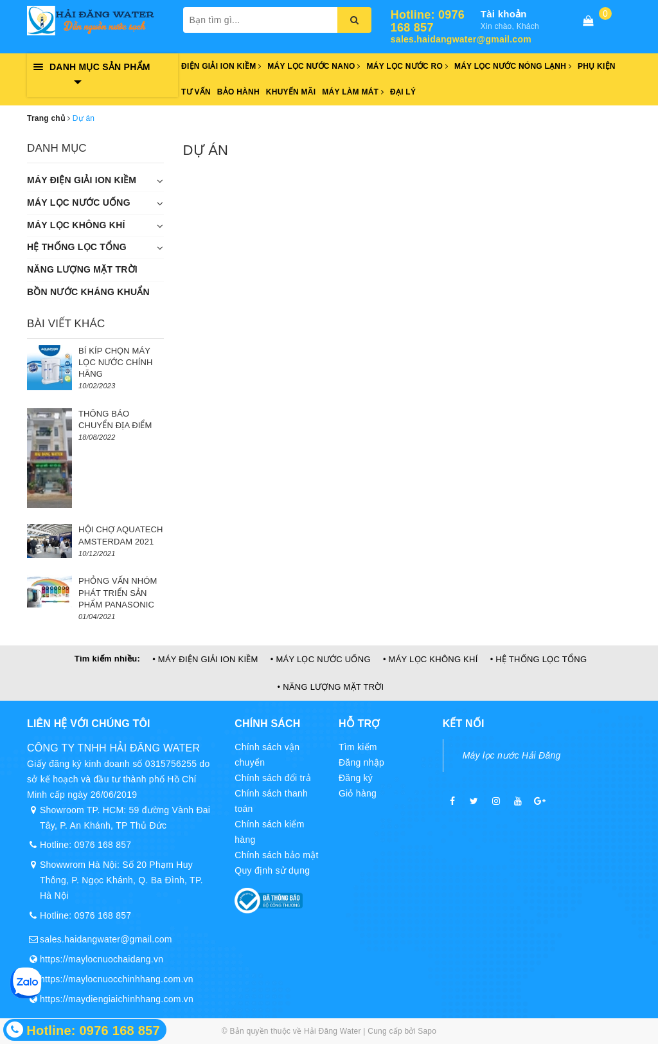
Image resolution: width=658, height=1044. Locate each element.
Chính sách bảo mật (276, 855)
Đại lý (403, 91)
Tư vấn (196, 91)
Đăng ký (356, 778)
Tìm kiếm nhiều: (107, 658)
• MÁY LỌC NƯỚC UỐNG (321, 659)
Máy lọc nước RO (407, 66)
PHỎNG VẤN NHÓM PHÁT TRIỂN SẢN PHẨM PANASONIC (117, 592)
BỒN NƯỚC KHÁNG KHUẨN (88, 292)
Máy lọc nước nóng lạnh (512, 66)
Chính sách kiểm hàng (269, 832)
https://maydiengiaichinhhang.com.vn (116, 999)
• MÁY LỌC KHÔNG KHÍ (430, 659)
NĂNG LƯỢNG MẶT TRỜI (82, 269)
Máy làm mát (353, 91)
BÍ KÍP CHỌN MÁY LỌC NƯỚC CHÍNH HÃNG (115, 362)
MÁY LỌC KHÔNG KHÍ (76, 225)
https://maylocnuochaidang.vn (101, 959)
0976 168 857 (103, 845)
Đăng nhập (361, 762)
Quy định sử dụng (272, 870)
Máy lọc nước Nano (313, 66)
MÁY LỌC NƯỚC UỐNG (78, 202)
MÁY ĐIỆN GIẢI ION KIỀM (81, 180)
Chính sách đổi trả (273, 778)
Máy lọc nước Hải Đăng (512, 755)
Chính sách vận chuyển (267, 755)
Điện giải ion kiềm (221, 66)
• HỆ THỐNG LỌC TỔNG (538, 659)
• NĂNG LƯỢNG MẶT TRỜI (331, 687)
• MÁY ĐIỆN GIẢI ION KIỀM (205, 659)
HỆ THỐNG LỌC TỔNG (77, 247)
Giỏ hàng (358, 793)
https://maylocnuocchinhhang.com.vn (116, 979)
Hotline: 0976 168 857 (428, 21)
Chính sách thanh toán (271, 801)
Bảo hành (238, 91)
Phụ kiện (597, 66)
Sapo (427, 1031)
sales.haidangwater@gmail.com (436, 39)
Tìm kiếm (358, 747)
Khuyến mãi (291, 91)
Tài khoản (504, 13)
